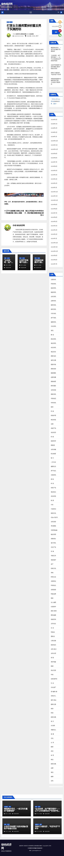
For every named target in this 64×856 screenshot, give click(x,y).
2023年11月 (54, 247)
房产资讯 (53, 318)
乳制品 (53, 632)
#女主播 (29, 36)
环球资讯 (53, 402)
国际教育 (53, 381)
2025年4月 (54, 175)
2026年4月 (54, 124)
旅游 (52, 708)
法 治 (11, 22)
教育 (52, 747)
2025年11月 (54, 145)
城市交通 (53, 360)
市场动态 (53, 398)
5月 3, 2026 (8, 813)
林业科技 (53, 419)
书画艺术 (53, 555)
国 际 (39, 258)
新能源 (53, 445)
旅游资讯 (53, 288)
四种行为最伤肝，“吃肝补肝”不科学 (47, 827)
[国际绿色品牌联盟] (24, 194)
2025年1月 (54, 187)
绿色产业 (53, 487)
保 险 (52, 657)
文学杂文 (53, 623)
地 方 (52, 721)
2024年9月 (54, 204)
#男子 (37, 36)
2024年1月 (54, 238)
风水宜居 (53, 670)
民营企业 (53, 577)
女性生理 (53, 653)
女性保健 (53, 449)
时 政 (52, 411)
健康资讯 (53, 322)
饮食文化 (53, 568)
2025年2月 (54, 183)
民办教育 (53, 453)
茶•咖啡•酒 (54, 691)
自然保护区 (54, 679)
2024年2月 (54, 234)
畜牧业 (53, 636)
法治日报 (31, 34)
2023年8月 (54, 259)
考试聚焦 (53, 526)
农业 (52, 751)
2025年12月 (54, 141)
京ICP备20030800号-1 (37, 848)
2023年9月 (54, 255)
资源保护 (53, 560)
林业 (52, 759)
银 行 (52, 458)
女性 (52, 781)
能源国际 (53, 373)
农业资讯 (53, 347)
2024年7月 (54, 213)
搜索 (51, 21)
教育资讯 (53, 305)
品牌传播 (53, 377)
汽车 (52, 504)
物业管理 (53, 534)
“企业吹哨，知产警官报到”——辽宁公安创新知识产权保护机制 (47, 811)
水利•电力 (54, 649)
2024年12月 (54, 192)
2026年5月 (54, 119)
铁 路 (52, 500)
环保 (52, 674)
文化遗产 (53, 687)
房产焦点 (53, 470)
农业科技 (53, 496)
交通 (52, 424)
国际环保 (53, 364)
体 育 (23, 258)
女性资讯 (53, 296)
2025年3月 (54, 179)
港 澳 (52, 734)
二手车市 (53, 462)
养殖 (52, 572)
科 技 (52, 483)
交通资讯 (53, 279)
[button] (58, 12)
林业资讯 (53, 339)
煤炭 (52, 598)
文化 (52, 738)
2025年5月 (54, 170)
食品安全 (53, 351)
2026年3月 (54, 128)
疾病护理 (53, 415)
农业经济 (53, 432)
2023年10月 (54, 251)
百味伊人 (53, 696)
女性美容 (53, 521)
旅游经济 (53, 441)
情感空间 (53, 619)
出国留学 (53, 606)
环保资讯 (53, 284)
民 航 (52, 436)
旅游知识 (53, 645)
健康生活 (53, 466)
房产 (52, 564)
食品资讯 (53, 343)
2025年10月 (54, 149)
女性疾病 (53, 390)
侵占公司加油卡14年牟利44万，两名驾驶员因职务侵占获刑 (34, 213)
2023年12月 (54, 242)
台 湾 (52, 742)
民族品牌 (53, 594)
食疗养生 (53, 543)
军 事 (52, 551)
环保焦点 (53, 585)
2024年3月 (54, 230)
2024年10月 (54, 200)
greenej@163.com (36, 850)
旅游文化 (53, 513)
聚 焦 (52, 335)
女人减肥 (53, 602)
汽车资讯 (53, 313)
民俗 (52, 713)
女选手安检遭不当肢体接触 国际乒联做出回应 (56, 66)
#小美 (33, 36)
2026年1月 (54, 136)
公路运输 (53, 640)
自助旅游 (53, 589)
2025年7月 (54, 162)
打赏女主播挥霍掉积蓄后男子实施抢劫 (24, 27)
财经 (52, 407)
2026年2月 (54, 132)
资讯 (8, 22)
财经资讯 (53, 309)
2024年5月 (54, 221)
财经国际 (53, 385)
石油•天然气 (54, 517)
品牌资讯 (53, 301)
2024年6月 (54, 217)
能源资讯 (53, 292)
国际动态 (53, 356)
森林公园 (53, 704)
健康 (52, 776)
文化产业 (53, 547)
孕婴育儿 (53, 730)
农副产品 (53, 428)
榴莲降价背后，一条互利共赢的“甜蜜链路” (56, 49)
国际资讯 (53, 394)
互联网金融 (54, 530)
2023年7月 (54, 264)
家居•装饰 (54, 611)
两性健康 (53, 615)
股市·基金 (53, 700)
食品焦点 (53, 492)
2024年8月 (54, 209)
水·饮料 (53, 725)
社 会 (52, 683)
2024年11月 (54, 196)
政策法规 (53, 717)
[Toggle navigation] (31, 12)
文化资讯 (53, 326)
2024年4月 (54, 226)
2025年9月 (54, 153)
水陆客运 (53, 581)
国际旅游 (53, 368)
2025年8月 (54, 158)
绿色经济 (26, 845)
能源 (52, 666)
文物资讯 (53, 475)
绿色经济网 (6, 3)
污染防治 (53, 509)
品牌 (52, 768)
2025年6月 (54, 166)
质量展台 (53, 538)
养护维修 (53, 662)
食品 (52, 772)
